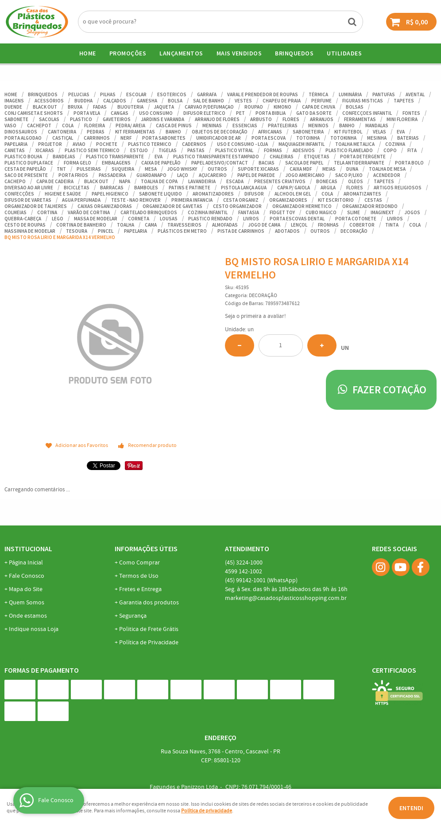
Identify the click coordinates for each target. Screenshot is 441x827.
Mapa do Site (26, 589)
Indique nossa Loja (33, 629)
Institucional (28, 548)
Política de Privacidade (148, 643)
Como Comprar (139, 563)
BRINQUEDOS (294, 53)
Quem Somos (26, 603)
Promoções (128, 53)
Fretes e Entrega (140, 589)
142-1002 (243, 572)
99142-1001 (261, 580)
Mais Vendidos (239, 53)
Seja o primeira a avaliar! (255, 316)
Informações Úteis (146, 548)
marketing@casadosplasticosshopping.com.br (286, 598)
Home (87, 53)
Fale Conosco (26, 576)
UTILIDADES (344, 53)
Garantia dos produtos (149, 603)
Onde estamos (28, 616)
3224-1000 (244, 563)
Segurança (133, 616)
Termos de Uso (139, 576)
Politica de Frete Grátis (148, 629)
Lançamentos (181, 53)
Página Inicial (26, 563)
